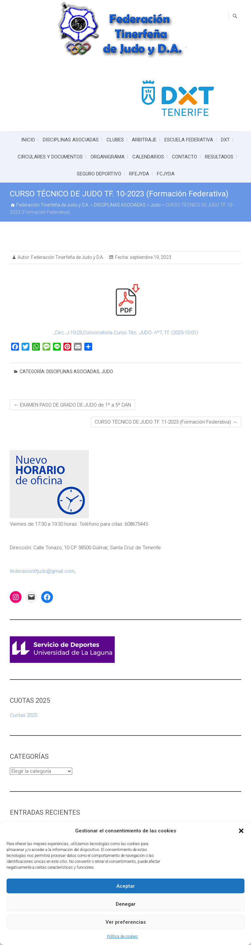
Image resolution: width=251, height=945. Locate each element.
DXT (225, 140)
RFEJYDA (139, 174)
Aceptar (125, 886)
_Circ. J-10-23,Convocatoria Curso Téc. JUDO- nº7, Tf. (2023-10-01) (125, 333)
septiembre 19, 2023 (150, 257)
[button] (241, 830)
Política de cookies (122, 936)
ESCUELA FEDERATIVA (188, 140)
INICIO (28, 140)
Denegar (126, 904)
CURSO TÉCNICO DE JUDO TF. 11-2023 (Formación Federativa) (166, 422)
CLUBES (115, 140)
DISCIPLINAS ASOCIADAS (71, 140)
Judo (107, 371)
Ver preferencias (126, 922)
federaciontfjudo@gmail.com (42, 571)
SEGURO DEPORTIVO (99, 174)
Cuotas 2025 (23, 715)
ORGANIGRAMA (108, 157)
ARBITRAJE (144, 140)
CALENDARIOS (148, 157)
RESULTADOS (219, 157)
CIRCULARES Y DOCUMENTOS (50, 157)
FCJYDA (166, 174)
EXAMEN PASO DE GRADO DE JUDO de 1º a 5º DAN (72, 405)
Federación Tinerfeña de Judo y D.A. (67, 257)
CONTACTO (184, 157)
